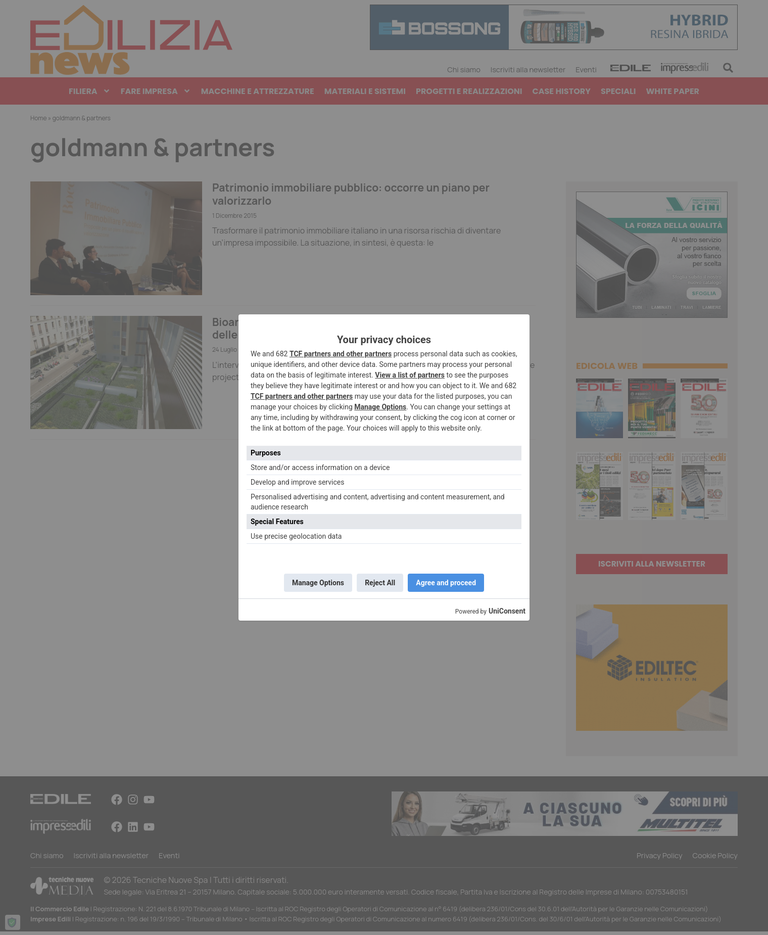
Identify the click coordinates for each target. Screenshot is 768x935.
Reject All (380, 583)
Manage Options (380, 405)
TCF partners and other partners (341, 352)
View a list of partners (410, 373)
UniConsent (507, 613)
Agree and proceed (449, 583)
